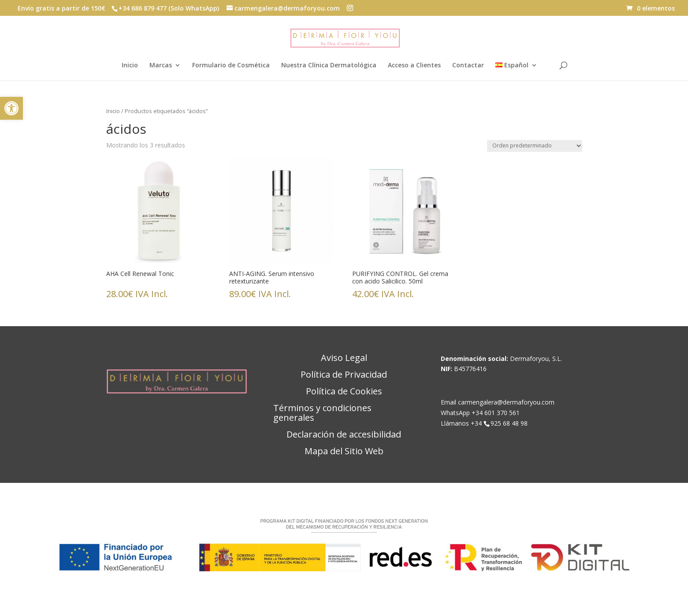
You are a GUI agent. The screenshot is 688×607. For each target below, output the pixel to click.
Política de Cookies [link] (344, 391)
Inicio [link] (130, 65)
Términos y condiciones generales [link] (322, 413)
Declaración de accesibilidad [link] (343, 435)
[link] (11, 108)
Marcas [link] (160, 65)
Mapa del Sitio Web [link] (344, 451)
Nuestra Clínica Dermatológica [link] (328, 65)
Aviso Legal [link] (344, 358)
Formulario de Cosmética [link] (231, 65)
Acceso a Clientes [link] (414, 65)
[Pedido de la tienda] (534, 146)
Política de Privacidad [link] (344, 375)
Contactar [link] (468, 65)
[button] (350, 8)
